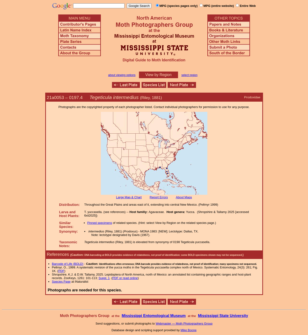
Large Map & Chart (129, 197)
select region (189, 75)
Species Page (61, 281)
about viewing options (121, 75)
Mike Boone (189, 330)
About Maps (184, 197)
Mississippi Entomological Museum (154, 316)
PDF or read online (125, 278)
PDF (61, 271)
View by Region (158, 75)
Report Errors (159, 197)
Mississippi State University (223, 316)
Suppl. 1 (104, 278)
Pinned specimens (99, 223)
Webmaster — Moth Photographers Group (184, 323)
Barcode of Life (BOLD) (67, 264)
